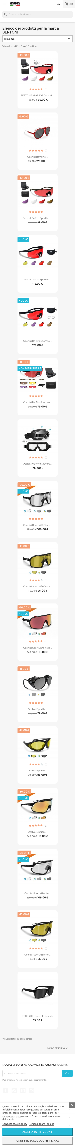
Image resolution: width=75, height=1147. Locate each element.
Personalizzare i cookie (41, 1123)
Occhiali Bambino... (37, 156)
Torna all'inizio (58, 1048)
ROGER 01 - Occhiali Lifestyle (37, 1016)
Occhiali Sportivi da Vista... (37, 525)
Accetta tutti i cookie (37, 1132)
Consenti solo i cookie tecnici (37, 1140)
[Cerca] (37, 14)
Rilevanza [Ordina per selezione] (37, 39)
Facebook (5, 1090)
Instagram (31, 1090)
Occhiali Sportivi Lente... (37, 893)
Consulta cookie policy (14, 1123)
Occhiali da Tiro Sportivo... (37, 340)
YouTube (23, 1090)
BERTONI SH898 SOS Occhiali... (37, 95)
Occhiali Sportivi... (37, 709)
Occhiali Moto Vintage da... (37, 463)
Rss (14, 1090)
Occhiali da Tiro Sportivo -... (38, 218)
